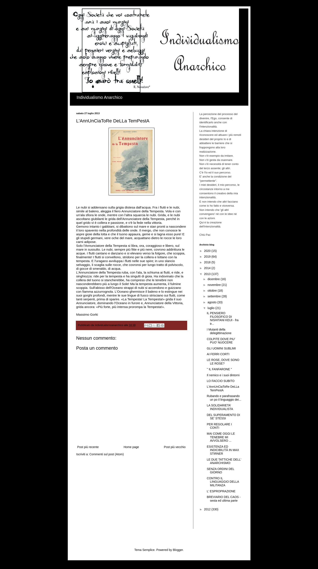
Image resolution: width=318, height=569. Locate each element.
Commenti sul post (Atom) (106, 454)
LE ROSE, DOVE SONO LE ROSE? (223, 361)
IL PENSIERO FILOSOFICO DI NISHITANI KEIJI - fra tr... (222, 318)
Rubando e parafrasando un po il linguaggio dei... (224, 397)
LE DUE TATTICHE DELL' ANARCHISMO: (224, 461)
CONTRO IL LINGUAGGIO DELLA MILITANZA (223, 482)
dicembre (214, 279)
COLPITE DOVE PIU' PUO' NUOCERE (221, 340)
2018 (207, 262)
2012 (207, 509)
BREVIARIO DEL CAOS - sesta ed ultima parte (223, 498)
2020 (207, 251)
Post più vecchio (175, 447)
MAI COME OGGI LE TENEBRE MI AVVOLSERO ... (221, 437)
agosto (212, 302)
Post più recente (88, 447)
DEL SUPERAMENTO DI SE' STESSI (223, 416)
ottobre (213, 290)
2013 (207, 274)
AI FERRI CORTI (218, 354)
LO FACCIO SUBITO (220, 381)
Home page (131, 447)
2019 (207, 256)
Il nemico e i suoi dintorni (223, 375)
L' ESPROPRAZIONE (221, 491)
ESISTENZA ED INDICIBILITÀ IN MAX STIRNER (223, 450)
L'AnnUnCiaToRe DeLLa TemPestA (223, 388)
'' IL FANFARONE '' (219, 369)
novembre (215, 285)
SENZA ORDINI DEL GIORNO (220, 470)
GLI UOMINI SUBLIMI (221, 348)
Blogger (178, 550)
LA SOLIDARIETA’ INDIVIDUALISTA (220, 407)
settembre (215, 296)
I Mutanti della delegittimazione (219, 331)
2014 (207, 268)
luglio (211, 308)
